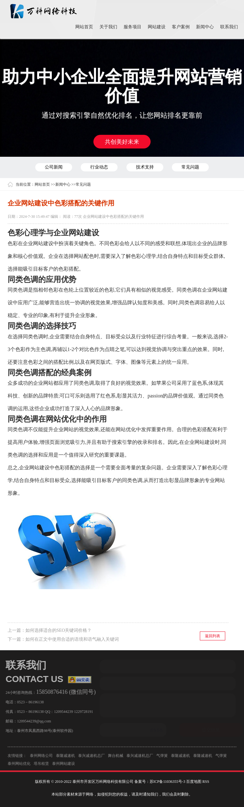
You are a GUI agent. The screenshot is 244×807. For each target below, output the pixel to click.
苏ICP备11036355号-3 (167, 781)
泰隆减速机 (65, 757)
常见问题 (190, 167)
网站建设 (157, 26)
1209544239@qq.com (33, 721)
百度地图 (193, 781)
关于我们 (108, 26)
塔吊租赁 (41, 765)
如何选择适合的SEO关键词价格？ (58, 630)
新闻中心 (205, 26)
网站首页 (84, 26)
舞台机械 (115, 757)
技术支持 (145, 167)
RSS (205, 781)
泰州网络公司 (41, 757)
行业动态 (99, 167)
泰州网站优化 (19, 765)
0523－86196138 (29, 702)
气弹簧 (162, 757)
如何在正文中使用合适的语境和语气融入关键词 (72, 639)
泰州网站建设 (63, 765)
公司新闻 (54, 167)
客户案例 (181, 26)
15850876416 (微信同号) (64, 692)
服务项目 (132, 26)
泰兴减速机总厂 (91, 757)
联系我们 (229, 26)
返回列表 (212, 636)
